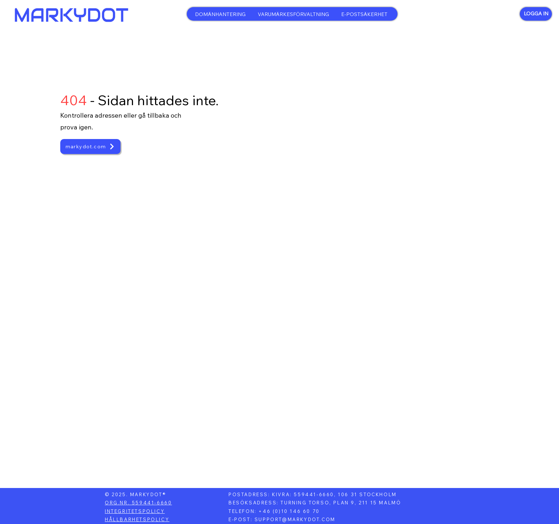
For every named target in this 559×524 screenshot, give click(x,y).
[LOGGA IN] (536, 14)
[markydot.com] (90, 146)
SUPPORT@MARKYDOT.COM (295, 519)
